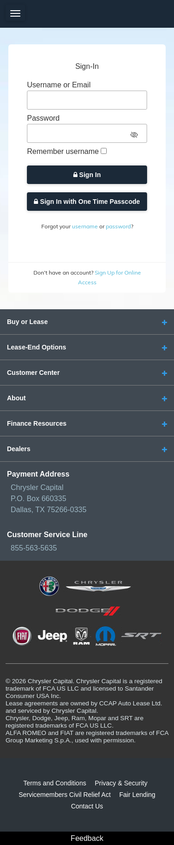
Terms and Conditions (54, 783)
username (85, 226)
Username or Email (58, 85)
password (118, 226)
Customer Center (33, 372)
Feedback (87, 838)
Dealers (19, 449)
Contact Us (87, 806)
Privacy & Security (121, 783)
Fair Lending (137, 794)
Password (43, 118)
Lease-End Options (36, 347)
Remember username (63, 151)
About (16, 398)
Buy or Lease (27, 321)
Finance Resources (36, 423)
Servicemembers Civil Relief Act (64, 794)
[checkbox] (104, 151)
